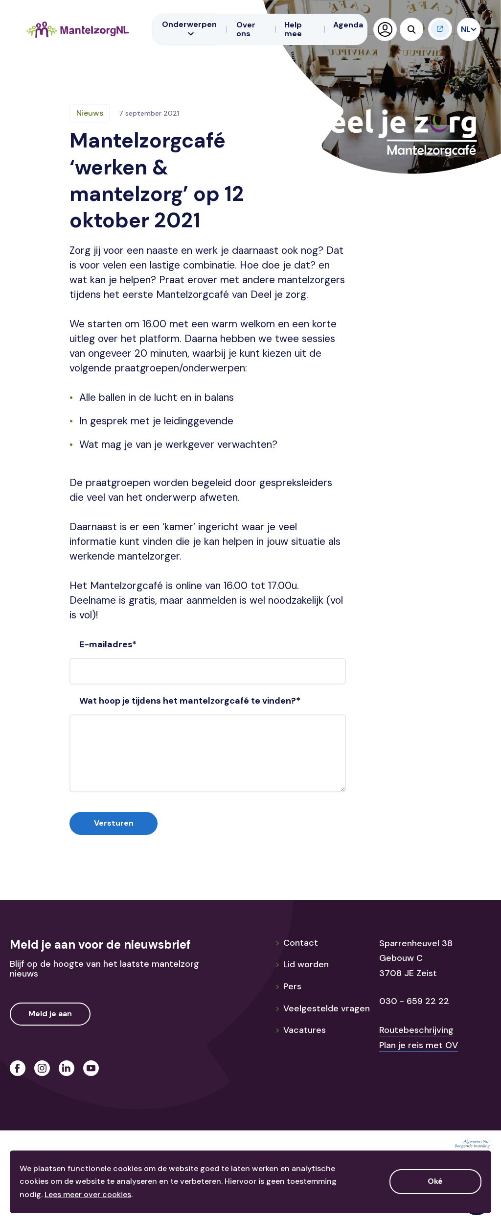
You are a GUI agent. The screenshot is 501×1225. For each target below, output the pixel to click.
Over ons (245, 29)
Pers (288, 986)
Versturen (114, 823)
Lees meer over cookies (88, 1194)
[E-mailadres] (207, 671)
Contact (296, 943)
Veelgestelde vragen (322, 1008)
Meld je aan (50, 1013)
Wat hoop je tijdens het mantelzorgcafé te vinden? (189, 701)
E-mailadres (108, 644)
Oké (435, 1181)
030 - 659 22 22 (414, 1001)
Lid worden (302, 964)
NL (467, 29)
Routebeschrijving (416, 1030)
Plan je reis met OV (418, 1045)
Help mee (293, 29)
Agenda (348, 25)
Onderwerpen (189, 28)
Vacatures (300, 1030)
